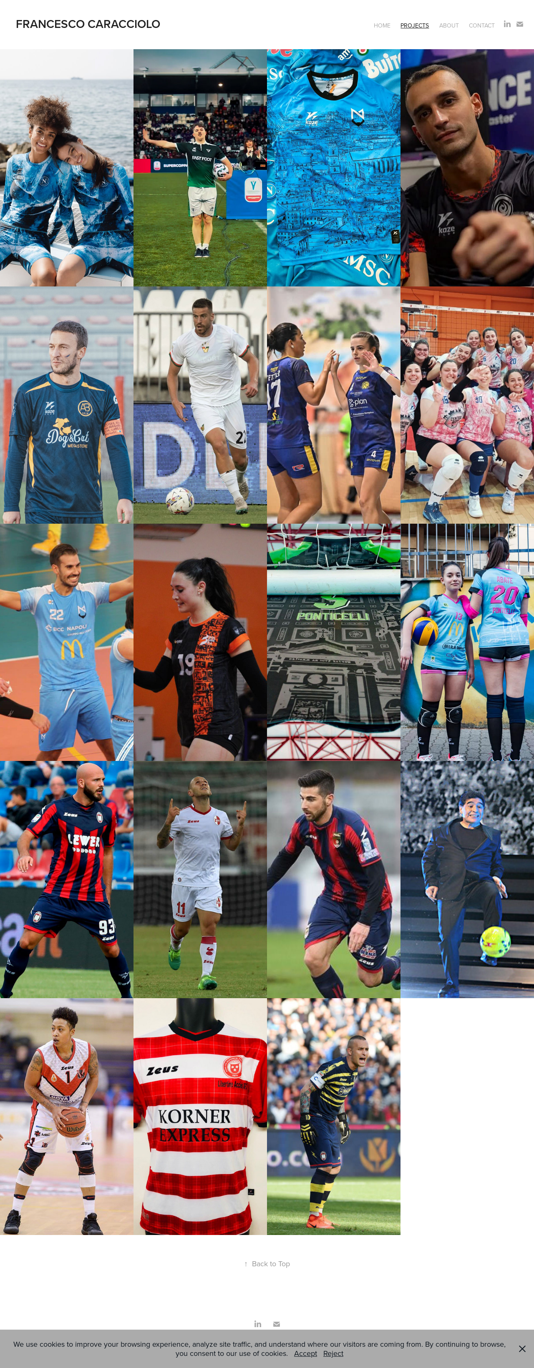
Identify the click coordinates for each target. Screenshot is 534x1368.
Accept (305, 1353)
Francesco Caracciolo (88, 23)
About (449, 25)
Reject (333, 1353)
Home (382, 25)
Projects (414, 25)
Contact (482, 25)
